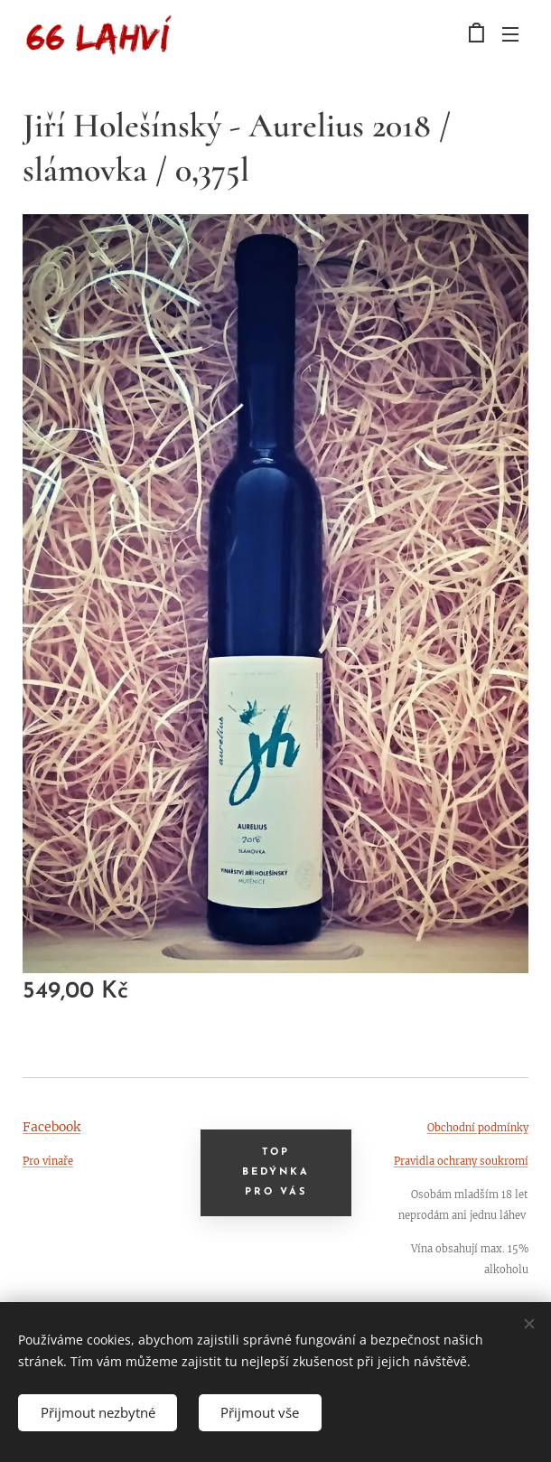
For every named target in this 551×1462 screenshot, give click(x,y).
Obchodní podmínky (477, 1127)
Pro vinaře (48, 1161)
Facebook (51, 1127)
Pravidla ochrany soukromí (461, 1161)
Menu (510, 34)
